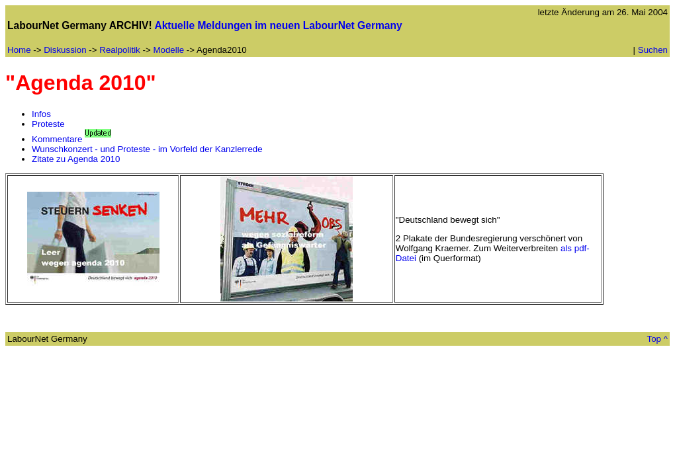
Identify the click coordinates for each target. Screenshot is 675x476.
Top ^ (657, 339)
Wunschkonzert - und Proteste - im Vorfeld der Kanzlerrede (147, 149)
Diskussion (65, 50)
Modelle (168, 50)
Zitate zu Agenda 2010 (76, 159)
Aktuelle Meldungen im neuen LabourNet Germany (278, 25)
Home (19, 50)
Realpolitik (119, 50)
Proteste (48, 124)
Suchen (653, 50)
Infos (41, 114)
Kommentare (57, 139)
